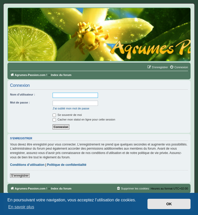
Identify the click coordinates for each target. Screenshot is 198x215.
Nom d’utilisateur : (22, 94)
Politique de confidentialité (66, 165)
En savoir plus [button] (21, 207)
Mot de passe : (20, 102)
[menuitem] (179, 67)
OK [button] (169, 204)
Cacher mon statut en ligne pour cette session (84, 119)
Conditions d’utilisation (27, 165)
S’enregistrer (20, 175)
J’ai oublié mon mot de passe (71, 108)
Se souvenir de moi (67, 114)
